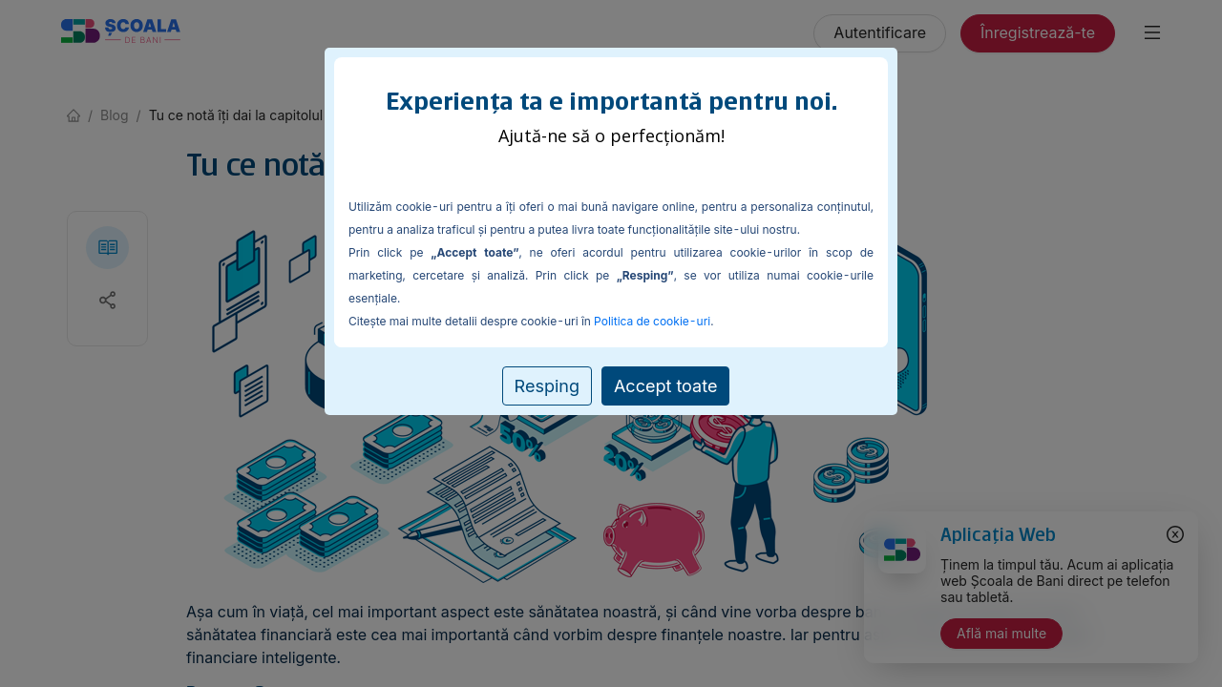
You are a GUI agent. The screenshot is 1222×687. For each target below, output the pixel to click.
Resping (547, 386)
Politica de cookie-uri (652, 321)
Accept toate (665, 386)
